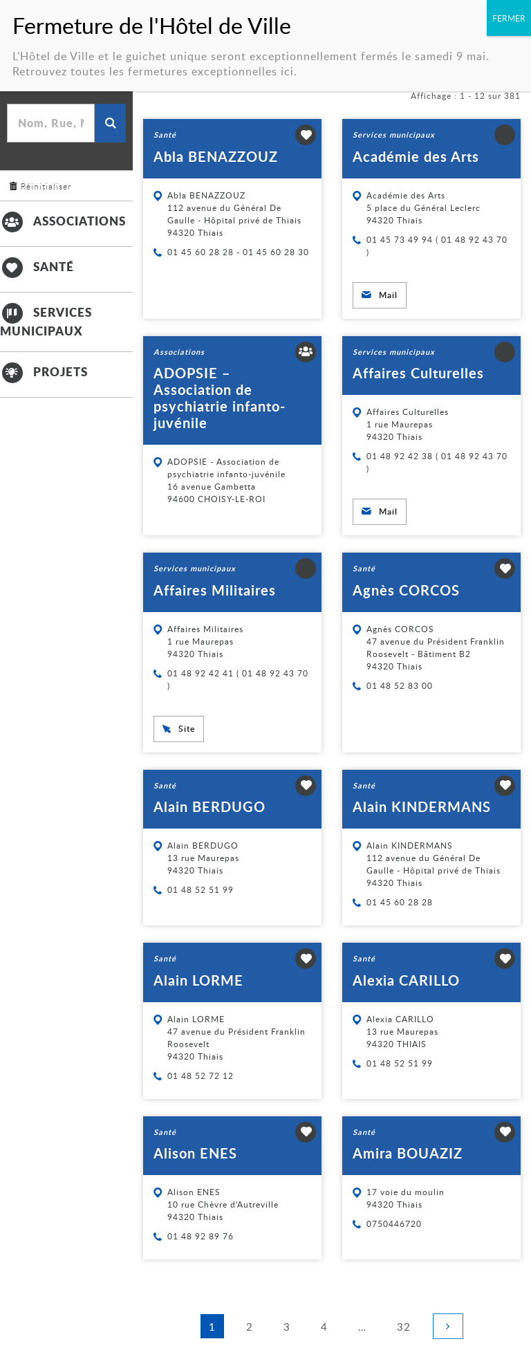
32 (408, 1325)
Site (186, 729)
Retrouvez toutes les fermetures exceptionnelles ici (153, 71)
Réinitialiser (46, 186)
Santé (37, 266)
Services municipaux (46, 321)
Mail (388, 295)
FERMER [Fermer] (508, 18)
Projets (44, 371)
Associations (63, 220)
